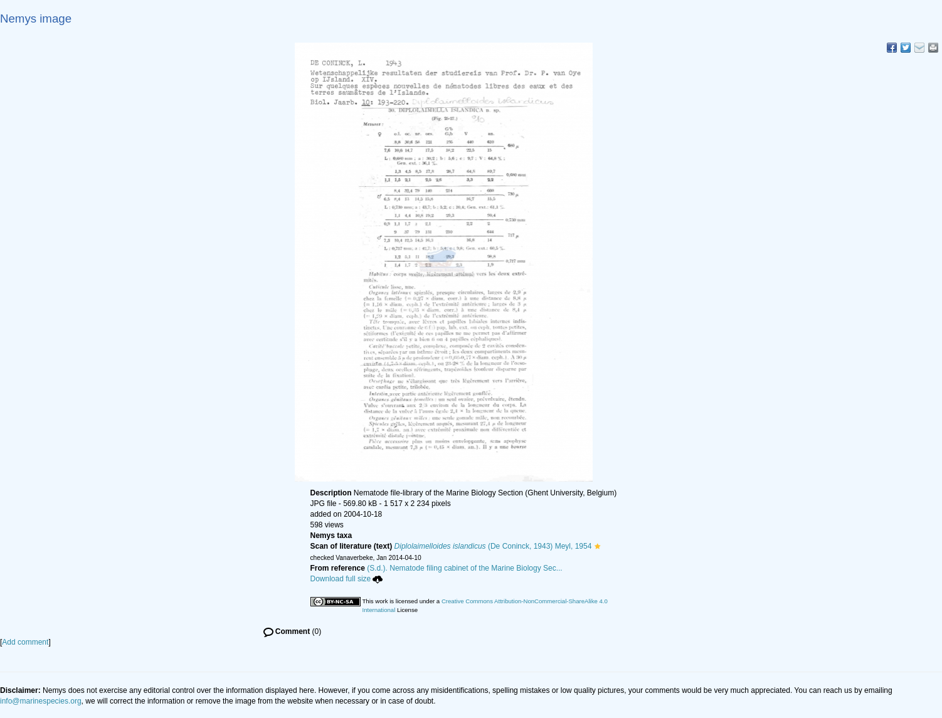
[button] (597, 546)
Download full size (346, 578)
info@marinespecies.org (41, 701)
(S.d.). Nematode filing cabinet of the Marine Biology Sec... (465, 568)
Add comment (25, 642)
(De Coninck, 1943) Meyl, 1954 (493, 546)
